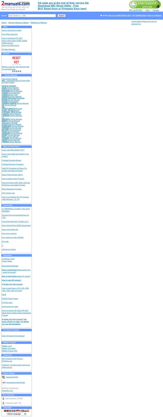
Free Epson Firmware (11, 330)
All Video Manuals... (9, 49)
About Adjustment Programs (12, 189)
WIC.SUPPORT (135, 10)
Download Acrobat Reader (16, 382)
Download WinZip (12, 377)
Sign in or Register (155, 15)
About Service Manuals (10, 266)
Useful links (7, 355)
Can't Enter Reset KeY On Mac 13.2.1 (15, 221)
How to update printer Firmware (13, 179)
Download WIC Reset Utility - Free (58, 5)
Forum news (7, 205)
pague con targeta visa (10, 229)
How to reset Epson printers (11, 30)
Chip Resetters (10, 102)
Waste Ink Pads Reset (11, 146)
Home (3, 22)
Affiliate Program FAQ (9, 351)
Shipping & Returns (39, 22)
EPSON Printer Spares (10, 298)
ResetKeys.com (7, 391)
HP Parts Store (7, 302)
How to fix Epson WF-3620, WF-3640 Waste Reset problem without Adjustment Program (16, 313)
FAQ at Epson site (8, 193)
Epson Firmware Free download (13, 336)
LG (3, 117)
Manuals (12, 109)
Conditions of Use (8, 259)
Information (7, 255)
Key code (5, 241)
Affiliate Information (8, 348)
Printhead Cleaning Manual (11, 160)
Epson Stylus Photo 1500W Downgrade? (16, 225)
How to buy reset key (9, 233)
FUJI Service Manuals (10, 79)
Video (5, 27)
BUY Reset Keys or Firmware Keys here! (62, 8)
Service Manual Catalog (18, 22)
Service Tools (10, 95)
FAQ (147, 10)
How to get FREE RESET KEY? (119, 15)
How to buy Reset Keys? (10, 45)
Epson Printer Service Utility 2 (12, 175)
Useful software (9, 373)
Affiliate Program (9, 342)
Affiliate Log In (7, 346)
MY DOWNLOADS (139, 15)
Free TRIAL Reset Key (10, 34)
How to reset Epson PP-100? (12, 38)
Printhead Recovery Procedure (13, 164)
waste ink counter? (16, 276)
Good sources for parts (10, 306)
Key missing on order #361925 (13, 237)
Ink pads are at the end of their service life (63, 3)
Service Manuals (11, 75)
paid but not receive (9, 249)
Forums (156, 10)
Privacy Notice (7, 261)
